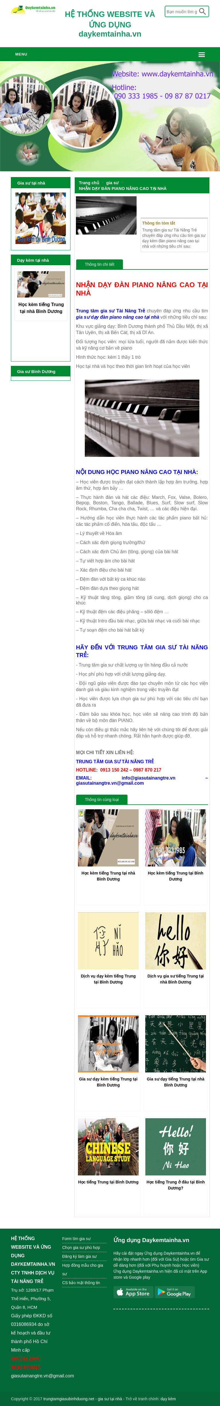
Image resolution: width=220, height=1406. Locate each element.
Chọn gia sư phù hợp (81, 1247)
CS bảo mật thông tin (81, 1282)
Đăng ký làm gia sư (80, 1256)
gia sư (112, 183)
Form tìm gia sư (76, 1238)
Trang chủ (89, 183)
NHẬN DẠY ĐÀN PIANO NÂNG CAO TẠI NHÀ (123, 188)
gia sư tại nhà (110, 1399)
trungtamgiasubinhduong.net (68, 1399)
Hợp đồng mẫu (75, 1265)
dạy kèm (168, 1399)
